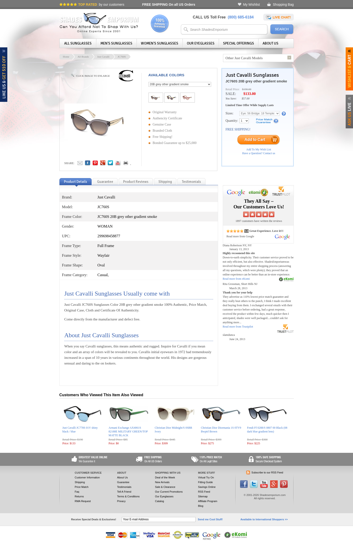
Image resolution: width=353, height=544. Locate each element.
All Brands (83, 56)
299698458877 (109, 236)
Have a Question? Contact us (258, 153)
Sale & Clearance (165, 487)
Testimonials (124, 487)
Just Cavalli (103, 56)
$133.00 (249, 94)
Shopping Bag (283, 4)
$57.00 (246, 98)
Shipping (80, 482)
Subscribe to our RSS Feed (267, 472)
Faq (77, 491)
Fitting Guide (205, 482)
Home (66, 56)
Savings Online (207, 487)
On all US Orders (168, 4)
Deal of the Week (165, 477)
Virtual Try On (206, 477)
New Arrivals (162, 482)
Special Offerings (238, 43)
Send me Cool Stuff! (210, 519)
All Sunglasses (78, 43)
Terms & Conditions (128, 496)
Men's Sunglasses (116, 43)
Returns (79, 496)
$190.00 (246, 89)
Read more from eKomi (236, 278)
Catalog (159, 501)
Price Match (82, 487)
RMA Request (83, 501)
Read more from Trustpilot (238, 326)
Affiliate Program (207, 501)
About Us (270, 43)
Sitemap (203, 496)
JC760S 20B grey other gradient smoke (256, 81)
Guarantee (123, 482)
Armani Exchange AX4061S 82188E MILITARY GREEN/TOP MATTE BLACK (128, 431)
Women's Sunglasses (159, 43)
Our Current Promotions (169, 491)
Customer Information (87, 477)
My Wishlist (251, 4)
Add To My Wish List (258, 149)
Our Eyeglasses (200, 43)
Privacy (121, 501)
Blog (200, 505)
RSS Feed (204, 491)
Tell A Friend (124, 491)
